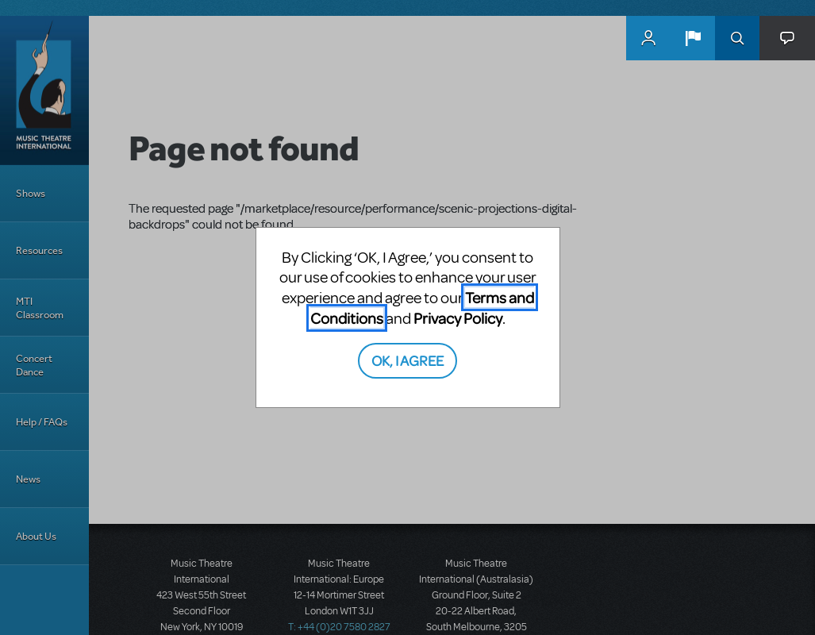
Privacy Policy (457, 318)
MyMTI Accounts (648, 38)
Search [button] (737, 38)
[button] (693, 38)
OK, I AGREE (407, 360)
